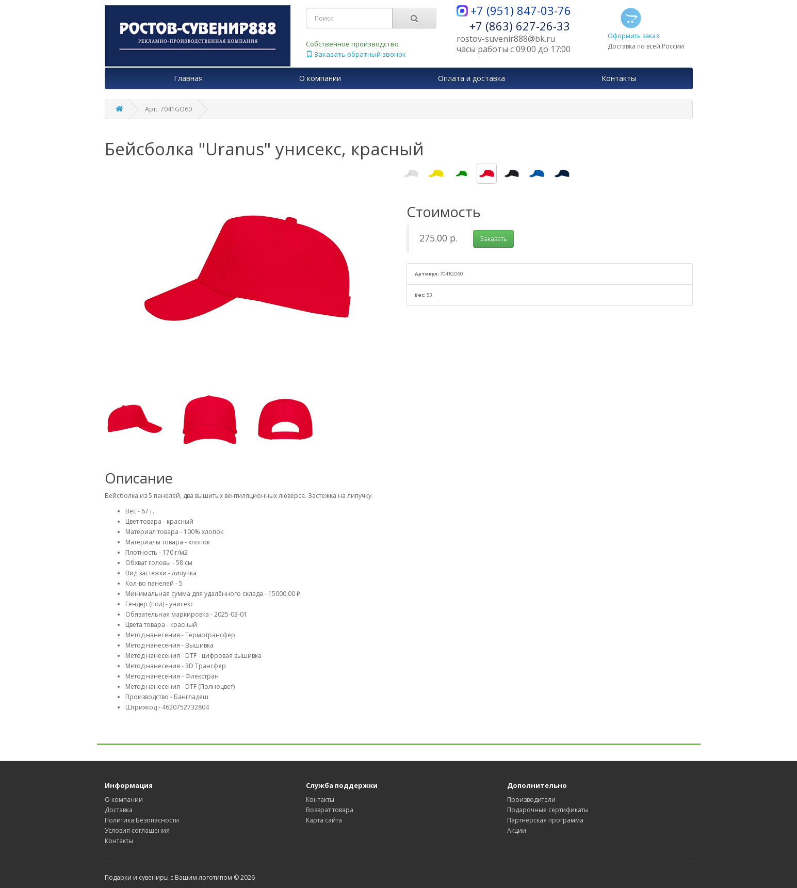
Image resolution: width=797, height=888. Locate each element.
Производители (531, 799)
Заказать (493, 238)
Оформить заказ (633, 22)
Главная (188, 78)
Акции (516, 830)
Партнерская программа (545, 820)
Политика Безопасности (142, 820)
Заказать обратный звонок (356, 54)
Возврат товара (329, 809)
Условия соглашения (137, 830)
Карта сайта (324, 820)
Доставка (119, 809)
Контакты (119, 840)
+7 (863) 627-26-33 (519, 26)
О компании (124, 799)
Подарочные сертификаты (548, 809)
